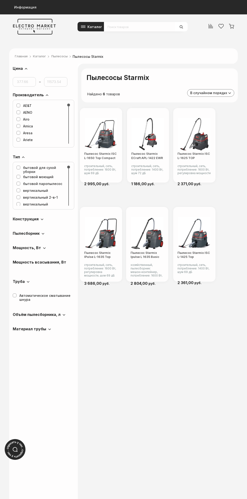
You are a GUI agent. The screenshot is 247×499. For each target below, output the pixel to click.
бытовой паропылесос (39, 184)
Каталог (94, 27)
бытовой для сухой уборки (36, 170)
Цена (18, 68)
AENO (24, 112)
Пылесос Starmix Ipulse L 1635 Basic (157, 278)
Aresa (24, 133)
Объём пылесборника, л (37, 314)
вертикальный (32, 191)
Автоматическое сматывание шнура (41, 298)
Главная (22, 57)
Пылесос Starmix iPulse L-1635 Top (102, 278)
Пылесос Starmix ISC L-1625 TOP (214, 169)
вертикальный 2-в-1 (37, 197)
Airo (22, 119)
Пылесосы (63, 57)
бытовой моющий (35, 177)
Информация (25, 7)
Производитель (28, 94)
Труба (19, 281)
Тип (16, 157)
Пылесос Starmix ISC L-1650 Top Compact (105, 169)
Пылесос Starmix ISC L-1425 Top (214, 278)
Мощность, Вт (27, 247)
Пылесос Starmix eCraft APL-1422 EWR (159, 169)
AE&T (24, 106)
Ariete (24, 140)
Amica (24, 126)
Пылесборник (26, 233)
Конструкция (26, 219)
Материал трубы (29, 329)
